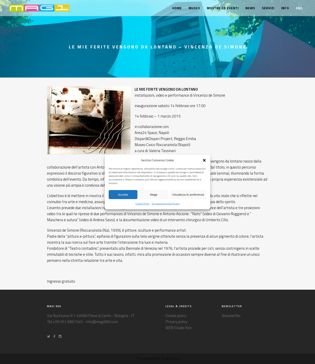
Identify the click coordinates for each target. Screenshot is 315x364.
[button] (204, 160)
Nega (153, 194)
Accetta (123, 194)
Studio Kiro (183, 327)
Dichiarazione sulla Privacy (166, 204)
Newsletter (231, 315)
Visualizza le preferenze (188, 194)
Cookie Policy (142, 204)
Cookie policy (176, 315)
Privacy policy (176, 321)
